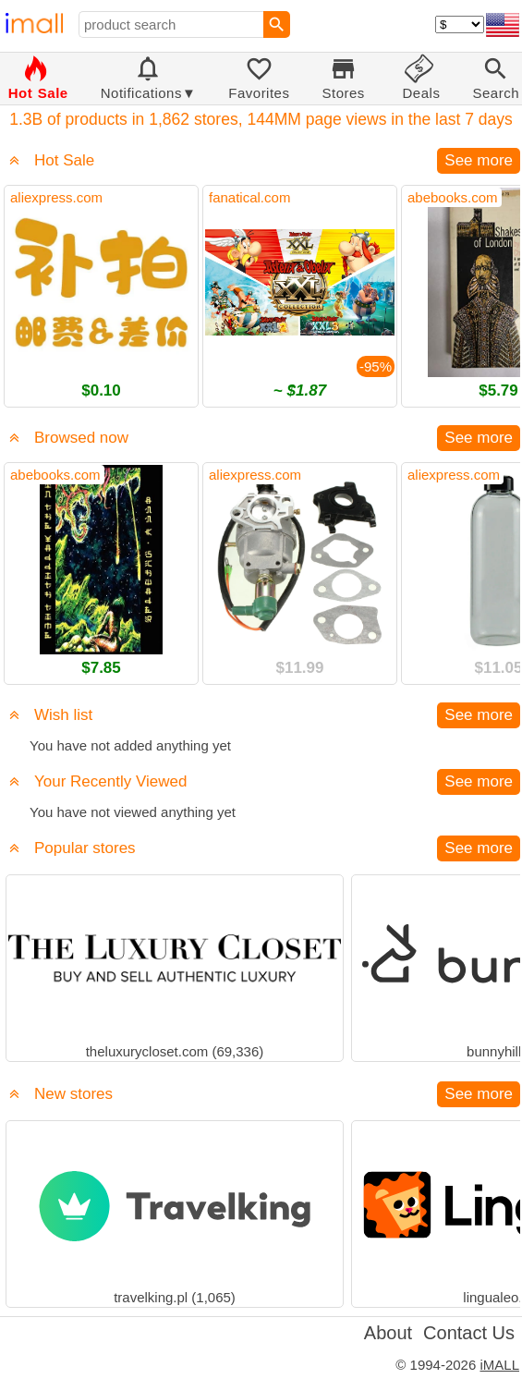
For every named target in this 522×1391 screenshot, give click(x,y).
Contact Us (469, 1333)
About (388, 1333)
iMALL (499, 1365)
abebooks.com (452, 197)
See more (478, 160)
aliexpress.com (56, 197)
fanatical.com (249, 197)
